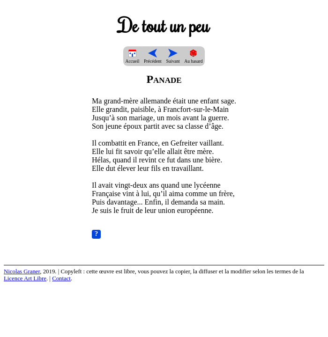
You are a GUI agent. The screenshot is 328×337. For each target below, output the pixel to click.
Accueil (133, 58)
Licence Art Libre (25, 278)
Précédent (153, 58)
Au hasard (193, 58)
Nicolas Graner (22, 271)
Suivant (172, 58)
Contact (61, 278)
